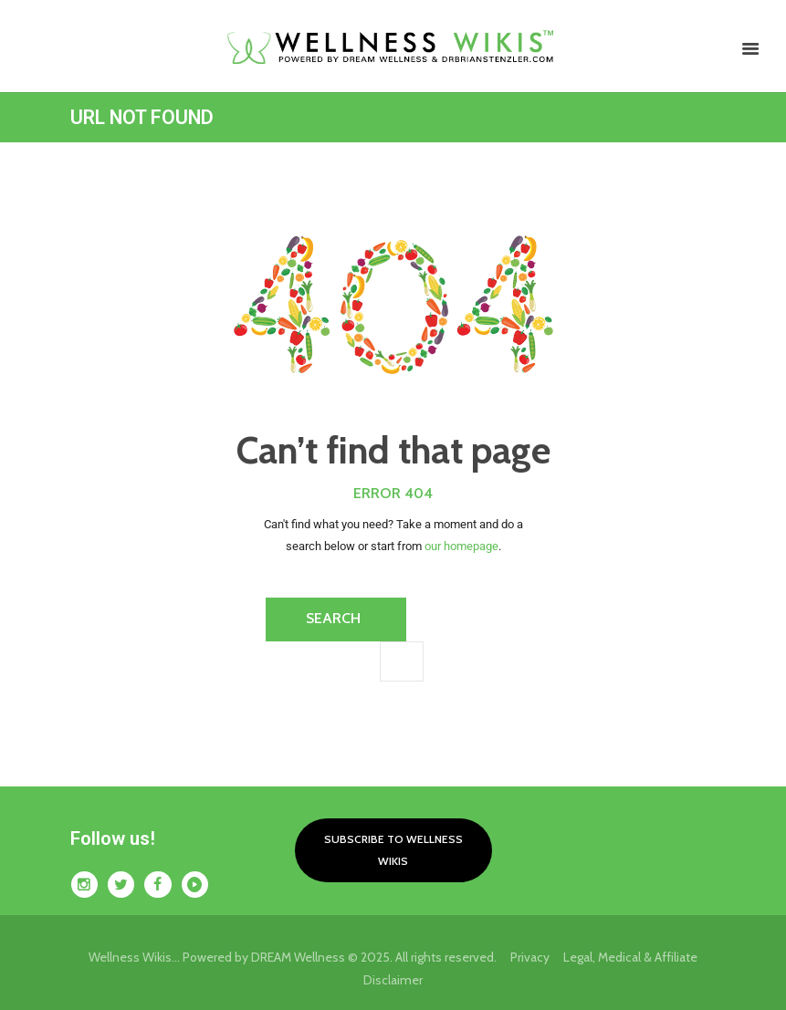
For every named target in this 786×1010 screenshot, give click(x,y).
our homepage (461, 546)
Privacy (536, 957)
